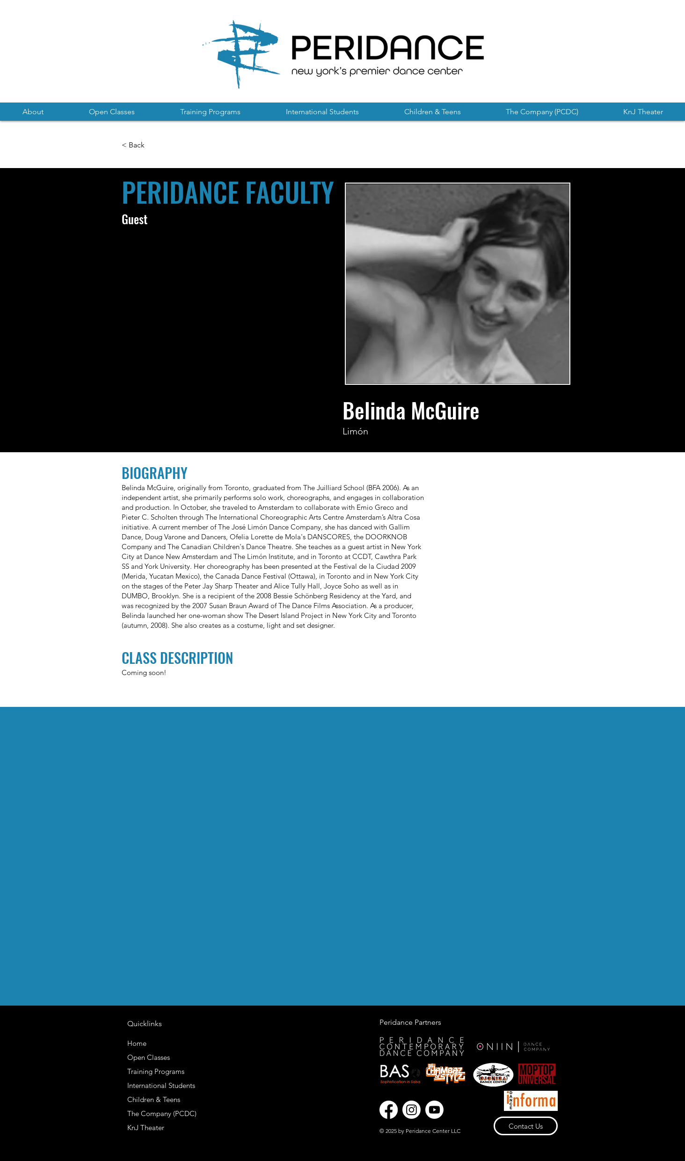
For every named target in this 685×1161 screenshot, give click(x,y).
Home (136, 1043)
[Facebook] (388, 1110)
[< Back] (134, 145)
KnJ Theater (145, 1127)
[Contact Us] (526, 1126)
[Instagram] (411, 1110)
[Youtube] (434, 1110)
